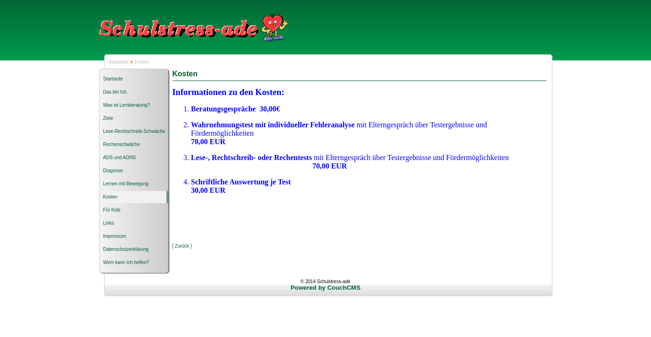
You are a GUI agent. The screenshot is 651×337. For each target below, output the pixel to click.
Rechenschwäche (121, 144)
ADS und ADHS (119, 157)
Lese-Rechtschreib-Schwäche (134, 131)
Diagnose (113, 170)
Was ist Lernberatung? (126, 105)
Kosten (110, 196)
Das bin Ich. (115, 92)
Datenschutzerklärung (126, 249)
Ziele (108, 118)
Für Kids (112, 209)
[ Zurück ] (182, 246)
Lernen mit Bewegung (126, 183)
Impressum (114, 236)
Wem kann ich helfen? (126, 262)
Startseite (118, 62)
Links (108, 223)
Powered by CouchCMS (326, 287)
